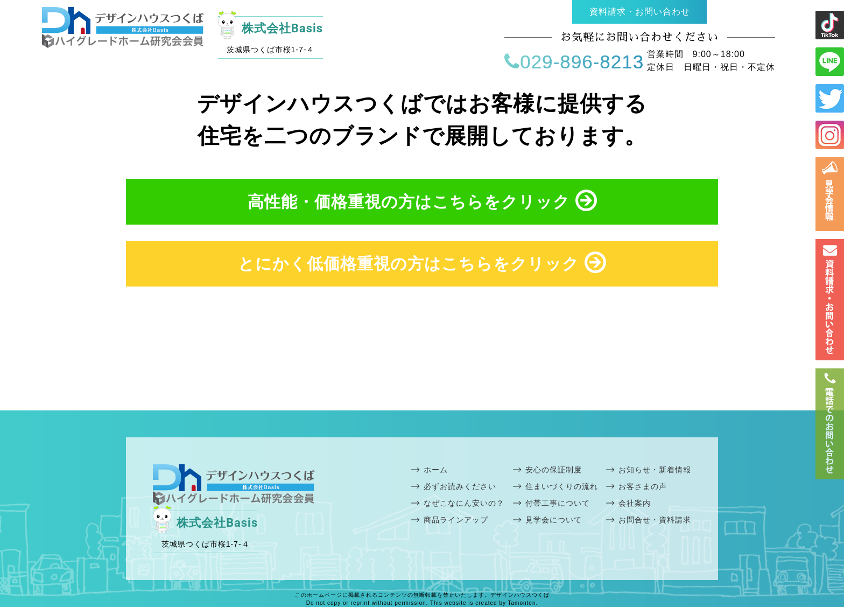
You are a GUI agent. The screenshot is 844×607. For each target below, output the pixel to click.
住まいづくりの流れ (561, 486)
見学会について (553, 519)
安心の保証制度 (553, 469)
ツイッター (829, 98)
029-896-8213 (574, 61)
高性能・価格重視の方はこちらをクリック (422, 200)
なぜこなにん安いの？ (464, 503)
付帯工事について (557, 503)
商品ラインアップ (456, 519)
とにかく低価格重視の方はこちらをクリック (422, 262)
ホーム (436, 469)
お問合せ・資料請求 (654, 519)
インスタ (829, 135)
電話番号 (829, 423)
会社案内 (634, 503)
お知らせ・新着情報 (654, 469)
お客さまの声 (642, 486)
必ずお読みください (460, 486)
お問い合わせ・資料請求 (829, 299)
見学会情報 (829, 194)
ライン (829, 25)
